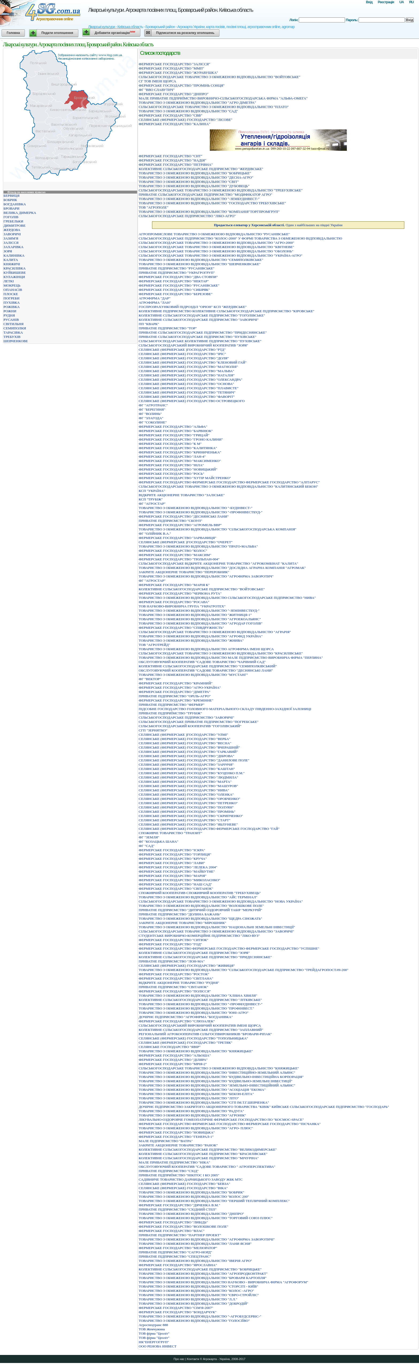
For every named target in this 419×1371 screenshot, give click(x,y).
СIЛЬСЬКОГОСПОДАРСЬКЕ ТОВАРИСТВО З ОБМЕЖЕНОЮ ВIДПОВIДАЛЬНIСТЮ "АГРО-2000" (216, 243)
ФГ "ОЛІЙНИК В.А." (155, 534)
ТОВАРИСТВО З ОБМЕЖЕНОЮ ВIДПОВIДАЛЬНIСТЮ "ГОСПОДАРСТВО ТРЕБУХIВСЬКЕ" (212, 203)
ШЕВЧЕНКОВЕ (15, 341)
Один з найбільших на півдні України (278, 225)
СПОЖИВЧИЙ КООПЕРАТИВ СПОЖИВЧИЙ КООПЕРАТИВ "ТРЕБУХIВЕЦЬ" (200, 893)
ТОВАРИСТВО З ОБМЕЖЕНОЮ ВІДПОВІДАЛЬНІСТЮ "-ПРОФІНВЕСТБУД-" (200, 512)
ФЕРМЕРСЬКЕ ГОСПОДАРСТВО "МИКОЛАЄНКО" (179, 880)
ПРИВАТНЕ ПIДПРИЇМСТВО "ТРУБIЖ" (170, 713)
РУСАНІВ (11, 320)
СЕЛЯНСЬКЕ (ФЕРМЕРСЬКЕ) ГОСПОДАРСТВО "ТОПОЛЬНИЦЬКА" (193, 1038)
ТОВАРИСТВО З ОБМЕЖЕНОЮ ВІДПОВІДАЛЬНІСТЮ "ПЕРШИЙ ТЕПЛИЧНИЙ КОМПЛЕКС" (214, 1201)
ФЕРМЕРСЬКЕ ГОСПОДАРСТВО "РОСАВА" (174, 602)
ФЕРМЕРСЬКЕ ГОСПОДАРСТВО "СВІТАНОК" (176, 889)
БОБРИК (10, 200)
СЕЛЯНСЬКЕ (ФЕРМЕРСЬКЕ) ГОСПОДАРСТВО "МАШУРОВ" (188, 786)
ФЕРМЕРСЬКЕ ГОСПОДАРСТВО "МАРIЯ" (172, 876)
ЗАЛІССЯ (10, 243)
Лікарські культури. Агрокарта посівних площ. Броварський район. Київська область (170, 10)
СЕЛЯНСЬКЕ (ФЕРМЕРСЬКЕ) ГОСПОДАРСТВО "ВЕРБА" (184, 739)
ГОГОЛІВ (10, 217)
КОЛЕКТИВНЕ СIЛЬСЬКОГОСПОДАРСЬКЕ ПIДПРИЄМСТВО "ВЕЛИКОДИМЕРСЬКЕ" (208, 1149)
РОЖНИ (9, 311)
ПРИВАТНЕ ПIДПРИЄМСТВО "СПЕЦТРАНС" (175, 1256)
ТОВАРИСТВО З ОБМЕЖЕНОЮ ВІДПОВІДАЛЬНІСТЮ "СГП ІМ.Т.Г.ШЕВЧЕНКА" (204, 1102)
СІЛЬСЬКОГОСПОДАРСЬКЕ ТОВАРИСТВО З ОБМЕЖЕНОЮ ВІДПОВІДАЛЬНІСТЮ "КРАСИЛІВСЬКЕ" (221, 653)
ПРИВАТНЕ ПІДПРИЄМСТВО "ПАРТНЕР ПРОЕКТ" (180, 1235)
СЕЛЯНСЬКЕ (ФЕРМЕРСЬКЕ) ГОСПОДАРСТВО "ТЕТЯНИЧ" (187, 392)
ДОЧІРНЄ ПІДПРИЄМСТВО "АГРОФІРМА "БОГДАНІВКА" (186, 1017)
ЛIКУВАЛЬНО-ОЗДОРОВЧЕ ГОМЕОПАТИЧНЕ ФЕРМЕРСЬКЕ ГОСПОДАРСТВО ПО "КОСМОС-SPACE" (221, 1120)
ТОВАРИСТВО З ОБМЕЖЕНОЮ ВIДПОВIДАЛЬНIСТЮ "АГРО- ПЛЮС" (196, 1128)
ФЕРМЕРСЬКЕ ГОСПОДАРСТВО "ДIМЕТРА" (174, 692)
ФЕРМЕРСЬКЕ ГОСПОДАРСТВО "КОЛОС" (173, 551)
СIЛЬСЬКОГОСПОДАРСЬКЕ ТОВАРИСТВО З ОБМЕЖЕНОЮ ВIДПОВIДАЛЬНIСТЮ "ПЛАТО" (214, 107)
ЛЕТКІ (8, 281)
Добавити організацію (115, 32)
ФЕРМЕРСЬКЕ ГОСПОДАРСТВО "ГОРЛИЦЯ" (175, 854)
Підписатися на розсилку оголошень (185, 33)
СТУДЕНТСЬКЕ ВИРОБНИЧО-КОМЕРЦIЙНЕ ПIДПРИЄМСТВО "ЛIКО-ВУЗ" (199, 936)
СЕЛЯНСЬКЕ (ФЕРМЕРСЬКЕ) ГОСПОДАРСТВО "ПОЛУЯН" (186, 807)
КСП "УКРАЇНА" (152, 491)
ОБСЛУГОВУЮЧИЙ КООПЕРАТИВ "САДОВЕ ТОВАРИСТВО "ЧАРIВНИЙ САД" (202, 662)
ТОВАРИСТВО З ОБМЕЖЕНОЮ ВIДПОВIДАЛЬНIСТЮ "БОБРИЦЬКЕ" (195, 173)
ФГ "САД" (146, 846)
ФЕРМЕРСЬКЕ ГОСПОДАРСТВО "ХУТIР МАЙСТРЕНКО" (185, 478)
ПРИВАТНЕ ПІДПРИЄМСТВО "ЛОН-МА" (172, 961)
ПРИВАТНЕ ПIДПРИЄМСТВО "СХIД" (169, 1171)
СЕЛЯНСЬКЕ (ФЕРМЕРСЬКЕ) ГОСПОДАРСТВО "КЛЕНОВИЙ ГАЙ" (193, 362)
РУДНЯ (9, 315)
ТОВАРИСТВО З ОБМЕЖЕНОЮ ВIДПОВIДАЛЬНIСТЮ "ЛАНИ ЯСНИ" (195, 1244)
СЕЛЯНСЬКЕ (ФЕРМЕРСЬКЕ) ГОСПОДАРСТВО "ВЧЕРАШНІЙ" (189, 747)
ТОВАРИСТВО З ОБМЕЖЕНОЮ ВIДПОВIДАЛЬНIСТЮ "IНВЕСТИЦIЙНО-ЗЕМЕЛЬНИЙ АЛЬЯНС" (217, 1072)
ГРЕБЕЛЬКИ (13, 221)
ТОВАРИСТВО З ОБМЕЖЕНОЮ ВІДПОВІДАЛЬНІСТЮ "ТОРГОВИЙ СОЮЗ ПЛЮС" (206, 1218)
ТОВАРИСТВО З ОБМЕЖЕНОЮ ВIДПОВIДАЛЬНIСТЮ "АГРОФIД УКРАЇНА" (201, 636)
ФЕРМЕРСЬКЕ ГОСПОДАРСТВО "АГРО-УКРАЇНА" (180, 688)
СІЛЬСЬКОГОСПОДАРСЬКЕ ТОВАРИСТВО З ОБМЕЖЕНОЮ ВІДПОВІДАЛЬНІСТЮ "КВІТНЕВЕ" (216, 247)
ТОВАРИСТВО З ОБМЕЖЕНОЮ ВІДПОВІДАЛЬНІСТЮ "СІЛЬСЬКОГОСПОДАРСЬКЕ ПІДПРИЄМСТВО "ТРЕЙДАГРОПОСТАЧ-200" (243, 970)
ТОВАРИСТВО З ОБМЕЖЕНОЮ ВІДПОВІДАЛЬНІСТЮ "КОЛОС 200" (194, 1197)
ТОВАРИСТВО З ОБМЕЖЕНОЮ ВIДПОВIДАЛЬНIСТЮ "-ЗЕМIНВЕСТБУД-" (199, 611)
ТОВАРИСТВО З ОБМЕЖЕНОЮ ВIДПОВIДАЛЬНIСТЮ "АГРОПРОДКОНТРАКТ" (203, 1274)
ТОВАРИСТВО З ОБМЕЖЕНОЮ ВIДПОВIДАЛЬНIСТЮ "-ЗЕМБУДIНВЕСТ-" (199, 199)
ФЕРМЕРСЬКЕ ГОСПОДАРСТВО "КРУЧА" (173, 859)
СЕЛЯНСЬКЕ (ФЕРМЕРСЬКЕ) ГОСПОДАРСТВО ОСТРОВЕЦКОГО (192, 401)
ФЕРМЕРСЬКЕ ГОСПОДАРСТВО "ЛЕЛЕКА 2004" (178, 867)
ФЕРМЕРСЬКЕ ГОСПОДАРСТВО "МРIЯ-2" (173, 1064)
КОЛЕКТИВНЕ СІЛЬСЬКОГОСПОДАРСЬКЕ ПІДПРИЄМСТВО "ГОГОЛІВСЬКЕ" (202, 315)
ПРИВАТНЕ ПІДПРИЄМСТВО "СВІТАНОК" (173, 987)
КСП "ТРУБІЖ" (151, 499)
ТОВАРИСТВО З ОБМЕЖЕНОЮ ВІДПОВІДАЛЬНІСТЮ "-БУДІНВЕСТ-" (196, 508)
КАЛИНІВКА (14, 255)
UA (401, 2)
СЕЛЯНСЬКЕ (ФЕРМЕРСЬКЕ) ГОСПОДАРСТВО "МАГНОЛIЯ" (188, 367)
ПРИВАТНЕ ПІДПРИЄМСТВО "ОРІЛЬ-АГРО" (175, 696)
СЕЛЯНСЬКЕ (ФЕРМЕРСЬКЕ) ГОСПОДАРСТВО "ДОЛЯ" (184, 358)
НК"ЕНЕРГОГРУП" (154, 1342)
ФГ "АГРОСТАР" (152, 504)
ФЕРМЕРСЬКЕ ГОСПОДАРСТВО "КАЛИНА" (174, 124)
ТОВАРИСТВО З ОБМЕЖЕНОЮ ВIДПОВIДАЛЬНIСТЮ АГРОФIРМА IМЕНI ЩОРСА (206, 649)
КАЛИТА (10, 260)
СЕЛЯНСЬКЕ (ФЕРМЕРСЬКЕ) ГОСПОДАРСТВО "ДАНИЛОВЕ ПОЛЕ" (194, 760)
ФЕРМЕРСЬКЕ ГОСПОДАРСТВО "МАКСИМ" (175, 555)
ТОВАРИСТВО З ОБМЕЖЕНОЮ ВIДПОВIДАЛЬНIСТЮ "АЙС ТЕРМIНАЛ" (198, 897)
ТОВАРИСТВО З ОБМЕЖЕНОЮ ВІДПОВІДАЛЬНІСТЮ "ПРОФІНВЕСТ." (196, 1008)
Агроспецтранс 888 (153, 1325)
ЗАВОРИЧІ (12, 234)
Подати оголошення (57, 33)
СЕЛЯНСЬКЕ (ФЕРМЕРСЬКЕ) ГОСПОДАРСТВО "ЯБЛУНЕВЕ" (188, 824)
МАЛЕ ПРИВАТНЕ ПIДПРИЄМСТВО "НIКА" (174, 1162)
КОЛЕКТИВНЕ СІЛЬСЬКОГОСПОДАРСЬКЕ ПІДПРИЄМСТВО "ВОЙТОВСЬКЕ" (202, 589)
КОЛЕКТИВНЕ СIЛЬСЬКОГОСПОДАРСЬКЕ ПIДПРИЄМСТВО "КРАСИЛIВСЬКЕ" (203, 1154)
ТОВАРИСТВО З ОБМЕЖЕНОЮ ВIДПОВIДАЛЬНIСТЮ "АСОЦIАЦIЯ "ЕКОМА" (202, 1090)
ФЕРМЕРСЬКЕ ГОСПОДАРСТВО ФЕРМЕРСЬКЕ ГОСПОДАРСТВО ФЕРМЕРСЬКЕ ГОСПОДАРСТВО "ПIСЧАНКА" (230, 1124)
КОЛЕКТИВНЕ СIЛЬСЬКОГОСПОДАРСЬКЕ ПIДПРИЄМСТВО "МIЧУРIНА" (199, 1158)
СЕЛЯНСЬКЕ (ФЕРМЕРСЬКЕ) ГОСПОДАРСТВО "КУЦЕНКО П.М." (192, 773)
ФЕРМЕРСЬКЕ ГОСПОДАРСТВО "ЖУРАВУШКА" (178, 73)
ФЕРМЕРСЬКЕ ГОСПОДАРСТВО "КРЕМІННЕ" (176, 700)
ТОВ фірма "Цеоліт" (154, 1333)
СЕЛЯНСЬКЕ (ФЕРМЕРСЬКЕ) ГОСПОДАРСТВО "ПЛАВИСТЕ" (188, 388)
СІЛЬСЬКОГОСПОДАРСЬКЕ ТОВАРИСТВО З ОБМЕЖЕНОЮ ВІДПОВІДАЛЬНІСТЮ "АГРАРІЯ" (215, 632)
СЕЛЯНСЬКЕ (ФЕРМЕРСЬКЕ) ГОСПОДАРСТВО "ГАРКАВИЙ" (188, 752)
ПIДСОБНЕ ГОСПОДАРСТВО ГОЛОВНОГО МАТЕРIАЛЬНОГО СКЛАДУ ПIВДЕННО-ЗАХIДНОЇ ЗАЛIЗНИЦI (225, 709)
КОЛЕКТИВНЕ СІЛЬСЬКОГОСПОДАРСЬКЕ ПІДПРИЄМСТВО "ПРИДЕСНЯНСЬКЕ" (205, 957)
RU (411, 2)
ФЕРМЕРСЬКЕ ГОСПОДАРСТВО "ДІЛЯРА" (173, 1060)
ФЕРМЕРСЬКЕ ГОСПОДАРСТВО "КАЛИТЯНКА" (178, 448)
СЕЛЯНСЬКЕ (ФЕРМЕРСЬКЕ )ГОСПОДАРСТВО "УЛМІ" (183, 735)
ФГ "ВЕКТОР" (150, 679)
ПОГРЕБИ (11, 298)
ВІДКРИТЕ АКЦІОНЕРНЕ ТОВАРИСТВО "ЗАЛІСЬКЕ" (182, 495)
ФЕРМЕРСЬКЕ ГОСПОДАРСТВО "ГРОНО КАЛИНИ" (181, 439)
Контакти (193, 1359)
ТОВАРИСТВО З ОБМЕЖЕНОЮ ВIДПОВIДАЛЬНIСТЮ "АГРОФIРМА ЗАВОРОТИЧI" (207, 1239)
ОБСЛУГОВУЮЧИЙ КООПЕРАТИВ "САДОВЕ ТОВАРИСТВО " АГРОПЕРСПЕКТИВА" (207, 1167)
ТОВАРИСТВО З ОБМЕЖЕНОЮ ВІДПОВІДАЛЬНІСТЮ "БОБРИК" (191, 1192)
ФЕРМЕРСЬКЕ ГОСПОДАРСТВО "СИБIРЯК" (174, 290)
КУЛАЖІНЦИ (14, 277)
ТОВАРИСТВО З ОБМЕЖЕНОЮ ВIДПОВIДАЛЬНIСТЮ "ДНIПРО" (191, 1214)
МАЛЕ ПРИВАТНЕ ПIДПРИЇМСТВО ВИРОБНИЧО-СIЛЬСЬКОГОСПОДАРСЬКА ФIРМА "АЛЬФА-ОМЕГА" (223, 98)
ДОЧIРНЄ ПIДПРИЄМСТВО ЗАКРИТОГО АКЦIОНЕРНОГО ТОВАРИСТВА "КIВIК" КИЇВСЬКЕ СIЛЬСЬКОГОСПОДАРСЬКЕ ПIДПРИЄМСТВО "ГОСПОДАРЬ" (264, 1107)
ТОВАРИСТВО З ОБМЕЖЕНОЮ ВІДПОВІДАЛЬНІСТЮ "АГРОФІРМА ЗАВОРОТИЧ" (206, 576)
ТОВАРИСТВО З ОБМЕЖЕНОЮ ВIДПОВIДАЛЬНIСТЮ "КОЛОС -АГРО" (196, 1291)
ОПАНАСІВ (12, 290)
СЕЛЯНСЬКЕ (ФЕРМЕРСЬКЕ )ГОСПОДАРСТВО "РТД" (182, 350)
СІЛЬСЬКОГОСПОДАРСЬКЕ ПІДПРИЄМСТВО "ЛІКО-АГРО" (187, 216)
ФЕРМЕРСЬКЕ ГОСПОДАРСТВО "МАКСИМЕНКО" (180, 461)
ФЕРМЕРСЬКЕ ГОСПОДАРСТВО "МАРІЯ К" (174, 585)
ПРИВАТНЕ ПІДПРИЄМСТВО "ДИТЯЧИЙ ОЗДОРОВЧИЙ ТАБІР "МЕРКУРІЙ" (200, 910)
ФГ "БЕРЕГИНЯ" (152, 409)
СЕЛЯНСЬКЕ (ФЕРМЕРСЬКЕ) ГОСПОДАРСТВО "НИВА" (184, 790)
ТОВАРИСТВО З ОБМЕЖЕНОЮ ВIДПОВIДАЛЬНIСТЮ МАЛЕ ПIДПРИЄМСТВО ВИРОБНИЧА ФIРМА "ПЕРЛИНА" (231, 658)
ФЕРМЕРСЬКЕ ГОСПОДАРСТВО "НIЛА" (171, 465)
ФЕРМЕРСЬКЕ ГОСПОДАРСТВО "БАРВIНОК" (176, 431)
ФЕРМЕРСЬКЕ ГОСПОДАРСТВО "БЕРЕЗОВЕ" (175, 294)
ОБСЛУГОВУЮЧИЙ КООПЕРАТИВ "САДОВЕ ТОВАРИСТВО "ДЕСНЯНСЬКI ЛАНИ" (206, 670)
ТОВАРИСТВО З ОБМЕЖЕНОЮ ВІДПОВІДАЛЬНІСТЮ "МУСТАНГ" (193, 675)
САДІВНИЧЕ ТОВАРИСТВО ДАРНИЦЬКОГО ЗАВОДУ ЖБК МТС (191, 1179)
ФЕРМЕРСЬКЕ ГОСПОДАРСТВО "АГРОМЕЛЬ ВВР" (180, 525)
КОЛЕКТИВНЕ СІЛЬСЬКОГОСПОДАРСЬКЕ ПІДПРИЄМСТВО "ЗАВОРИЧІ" (199, 320)
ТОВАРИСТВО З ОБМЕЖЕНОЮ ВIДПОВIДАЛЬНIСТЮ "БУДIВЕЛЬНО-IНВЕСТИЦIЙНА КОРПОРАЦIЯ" (221, 1077)
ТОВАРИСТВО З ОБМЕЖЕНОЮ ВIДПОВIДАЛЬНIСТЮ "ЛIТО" (189, 1098)
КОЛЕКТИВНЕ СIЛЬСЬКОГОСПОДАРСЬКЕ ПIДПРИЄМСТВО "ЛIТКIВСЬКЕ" (200, 1000)
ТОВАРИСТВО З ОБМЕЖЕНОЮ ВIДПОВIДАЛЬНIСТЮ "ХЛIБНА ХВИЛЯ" (198, 995)
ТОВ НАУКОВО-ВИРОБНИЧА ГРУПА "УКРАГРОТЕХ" (182, 606)
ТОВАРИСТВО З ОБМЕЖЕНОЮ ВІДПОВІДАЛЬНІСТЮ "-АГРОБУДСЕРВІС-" (200, 1316)
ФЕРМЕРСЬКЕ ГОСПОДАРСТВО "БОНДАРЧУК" (177, 1312)
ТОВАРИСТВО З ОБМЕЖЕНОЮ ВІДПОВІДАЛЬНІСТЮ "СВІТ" (189, 182)
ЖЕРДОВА (11, 230)
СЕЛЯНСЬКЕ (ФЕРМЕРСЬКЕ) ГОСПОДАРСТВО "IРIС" (182, 354)
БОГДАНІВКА (14, 204)
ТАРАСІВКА (13, 332)
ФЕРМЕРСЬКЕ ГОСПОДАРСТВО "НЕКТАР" (174, 281)
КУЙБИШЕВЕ (14, 273)
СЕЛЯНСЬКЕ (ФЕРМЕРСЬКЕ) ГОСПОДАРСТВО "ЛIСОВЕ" (185, 120)
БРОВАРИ (11, 208)
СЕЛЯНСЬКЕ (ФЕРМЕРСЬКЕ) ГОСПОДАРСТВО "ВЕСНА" (185, 743)
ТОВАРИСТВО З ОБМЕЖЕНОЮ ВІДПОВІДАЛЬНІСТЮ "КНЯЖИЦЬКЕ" (196, 1051)
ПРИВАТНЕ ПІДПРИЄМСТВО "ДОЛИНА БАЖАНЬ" (180, 914)
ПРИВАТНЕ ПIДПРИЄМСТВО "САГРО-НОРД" (175, 1252)
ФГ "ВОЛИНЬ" (150, 414)
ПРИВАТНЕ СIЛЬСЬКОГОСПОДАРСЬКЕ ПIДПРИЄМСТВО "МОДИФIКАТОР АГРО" (205, 194)
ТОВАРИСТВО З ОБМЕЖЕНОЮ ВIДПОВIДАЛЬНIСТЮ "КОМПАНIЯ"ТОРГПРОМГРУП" (209, 212)
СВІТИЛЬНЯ (13, 324)
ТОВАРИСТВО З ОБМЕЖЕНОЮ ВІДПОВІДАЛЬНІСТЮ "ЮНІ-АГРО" (194, 1013)
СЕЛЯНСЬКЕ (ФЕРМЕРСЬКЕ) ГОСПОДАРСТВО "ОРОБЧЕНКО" (189, 799)
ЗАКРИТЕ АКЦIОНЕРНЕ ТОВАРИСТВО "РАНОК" (178, 1145)
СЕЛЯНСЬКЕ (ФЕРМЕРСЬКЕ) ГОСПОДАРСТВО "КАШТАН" (187, 769)
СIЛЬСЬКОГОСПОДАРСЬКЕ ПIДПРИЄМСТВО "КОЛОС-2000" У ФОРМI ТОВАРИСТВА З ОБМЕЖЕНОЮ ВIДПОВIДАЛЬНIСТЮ (240, 238)
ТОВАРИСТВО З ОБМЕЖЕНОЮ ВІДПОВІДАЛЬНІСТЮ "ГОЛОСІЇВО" (194, 1321)
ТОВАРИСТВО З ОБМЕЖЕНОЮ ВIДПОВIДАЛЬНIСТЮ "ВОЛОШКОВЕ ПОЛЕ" (201, 906)
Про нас (179, 1359)
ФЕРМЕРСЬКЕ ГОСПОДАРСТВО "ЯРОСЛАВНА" (178, 1265)
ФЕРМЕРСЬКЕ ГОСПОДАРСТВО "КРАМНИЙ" (175, 683)
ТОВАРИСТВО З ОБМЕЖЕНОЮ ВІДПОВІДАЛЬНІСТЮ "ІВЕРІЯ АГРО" (195, 1261)
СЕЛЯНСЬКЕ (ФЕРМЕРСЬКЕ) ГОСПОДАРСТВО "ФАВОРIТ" (187, 397)
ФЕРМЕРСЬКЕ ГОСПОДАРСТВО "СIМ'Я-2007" (176, 1308)
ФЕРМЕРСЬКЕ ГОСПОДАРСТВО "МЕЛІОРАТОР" (178, 1248)
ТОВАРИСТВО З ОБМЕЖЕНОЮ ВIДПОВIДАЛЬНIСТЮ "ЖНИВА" (191, 640)
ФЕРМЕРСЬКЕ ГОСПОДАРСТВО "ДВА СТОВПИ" (178, 277)
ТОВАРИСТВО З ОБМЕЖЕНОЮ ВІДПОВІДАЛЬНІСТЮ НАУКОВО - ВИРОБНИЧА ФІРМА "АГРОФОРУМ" (223, 1282)
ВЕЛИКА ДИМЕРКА (19, 213)
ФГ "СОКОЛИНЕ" (153, 422)
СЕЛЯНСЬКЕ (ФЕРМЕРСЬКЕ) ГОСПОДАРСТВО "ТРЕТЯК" (185, 1043)
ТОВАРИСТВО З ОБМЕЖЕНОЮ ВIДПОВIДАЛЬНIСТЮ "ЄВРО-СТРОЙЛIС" (199, 1295)
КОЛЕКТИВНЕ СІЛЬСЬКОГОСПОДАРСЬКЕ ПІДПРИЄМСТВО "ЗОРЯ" (194, 953)
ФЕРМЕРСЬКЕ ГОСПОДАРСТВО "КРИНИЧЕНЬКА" (180, 452)
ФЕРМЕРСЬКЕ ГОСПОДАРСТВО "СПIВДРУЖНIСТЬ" (181, 628)
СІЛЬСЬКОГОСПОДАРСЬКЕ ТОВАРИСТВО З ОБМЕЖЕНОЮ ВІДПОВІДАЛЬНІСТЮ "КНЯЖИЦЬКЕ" (219, 1068)
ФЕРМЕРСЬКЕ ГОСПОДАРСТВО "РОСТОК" (174, 974)
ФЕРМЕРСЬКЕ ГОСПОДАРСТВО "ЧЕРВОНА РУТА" (180, 593)
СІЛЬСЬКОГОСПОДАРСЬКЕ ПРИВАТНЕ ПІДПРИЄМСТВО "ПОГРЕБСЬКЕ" (199, 722)
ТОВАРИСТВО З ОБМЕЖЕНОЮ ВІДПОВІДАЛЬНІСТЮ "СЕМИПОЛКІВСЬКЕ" (201, 260)
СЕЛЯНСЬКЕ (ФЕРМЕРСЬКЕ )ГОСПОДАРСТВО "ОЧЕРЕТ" (185, 542)
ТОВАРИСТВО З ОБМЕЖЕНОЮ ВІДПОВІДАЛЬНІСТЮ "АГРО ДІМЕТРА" (197, 103)
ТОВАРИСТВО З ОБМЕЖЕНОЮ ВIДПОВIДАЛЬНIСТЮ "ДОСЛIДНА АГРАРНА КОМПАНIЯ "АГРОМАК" (222, 568)
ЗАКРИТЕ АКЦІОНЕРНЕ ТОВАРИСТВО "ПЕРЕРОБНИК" (184, 572)
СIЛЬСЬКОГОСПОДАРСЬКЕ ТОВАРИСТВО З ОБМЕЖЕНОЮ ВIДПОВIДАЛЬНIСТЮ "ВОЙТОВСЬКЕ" (219, 77)
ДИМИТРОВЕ (14, 226)
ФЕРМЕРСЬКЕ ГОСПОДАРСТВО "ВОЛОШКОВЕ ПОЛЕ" (183, 1226)
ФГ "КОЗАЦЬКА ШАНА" (158, 841)
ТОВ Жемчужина (152, 1329)
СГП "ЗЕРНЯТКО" (153, 730)
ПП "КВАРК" (149, 324)
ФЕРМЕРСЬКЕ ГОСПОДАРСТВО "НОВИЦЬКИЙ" (178, 469)
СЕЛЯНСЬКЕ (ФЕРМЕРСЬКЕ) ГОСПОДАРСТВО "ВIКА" (183, 1188)
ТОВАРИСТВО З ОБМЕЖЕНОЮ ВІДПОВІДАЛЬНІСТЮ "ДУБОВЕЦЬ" (194, 186)
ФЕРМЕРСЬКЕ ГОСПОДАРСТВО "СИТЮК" (173, 940)
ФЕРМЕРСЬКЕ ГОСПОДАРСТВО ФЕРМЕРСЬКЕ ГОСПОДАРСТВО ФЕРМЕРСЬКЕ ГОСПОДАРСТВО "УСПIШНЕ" (229, 948)
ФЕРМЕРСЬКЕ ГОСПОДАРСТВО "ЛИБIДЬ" (173, 1222)
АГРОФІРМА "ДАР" (154, 298)
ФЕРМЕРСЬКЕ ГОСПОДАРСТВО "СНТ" (170, 156)
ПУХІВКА (11, 303)
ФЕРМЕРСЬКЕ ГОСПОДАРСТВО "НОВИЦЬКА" (177, 1132)
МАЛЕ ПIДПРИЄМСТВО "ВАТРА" (166, 1141)
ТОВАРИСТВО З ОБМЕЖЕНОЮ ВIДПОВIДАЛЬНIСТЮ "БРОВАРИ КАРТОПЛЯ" (202, 1278)
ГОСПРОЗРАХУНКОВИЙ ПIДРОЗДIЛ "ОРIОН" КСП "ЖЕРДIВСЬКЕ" (193, 307)
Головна (13, 33)
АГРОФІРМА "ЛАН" (155, 303)
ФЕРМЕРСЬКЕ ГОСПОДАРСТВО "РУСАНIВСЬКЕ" (179, 285)
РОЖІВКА (11, 307)
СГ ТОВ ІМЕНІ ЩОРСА (157, 81)
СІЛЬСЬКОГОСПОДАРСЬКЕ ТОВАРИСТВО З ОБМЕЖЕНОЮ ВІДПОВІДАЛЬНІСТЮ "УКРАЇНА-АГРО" (220, 255)
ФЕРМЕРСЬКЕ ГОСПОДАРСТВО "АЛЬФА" (173, 427)
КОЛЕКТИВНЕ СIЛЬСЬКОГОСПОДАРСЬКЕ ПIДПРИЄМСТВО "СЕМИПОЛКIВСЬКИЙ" (208, 666)
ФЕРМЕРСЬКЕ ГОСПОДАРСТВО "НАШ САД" (175, 884)
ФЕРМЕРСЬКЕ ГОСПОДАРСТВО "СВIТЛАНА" (176, 978)
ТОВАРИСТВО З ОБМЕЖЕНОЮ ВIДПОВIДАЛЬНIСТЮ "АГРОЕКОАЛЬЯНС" (200, 619)
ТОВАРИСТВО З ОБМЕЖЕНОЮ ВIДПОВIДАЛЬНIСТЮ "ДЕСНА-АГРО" (196, 177)
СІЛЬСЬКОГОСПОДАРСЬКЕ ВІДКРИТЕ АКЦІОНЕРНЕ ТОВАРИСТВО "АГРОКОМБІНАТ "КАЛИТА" (218, 563)
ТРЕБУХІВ (11, 337)
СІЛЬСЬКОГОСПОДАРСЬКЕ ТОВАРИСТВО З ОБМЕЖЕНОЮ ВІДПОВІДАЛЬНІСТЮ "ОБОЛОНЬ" (216, 251)
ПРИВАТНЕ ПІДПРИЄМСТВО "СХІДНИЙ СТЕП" (177, 1209)
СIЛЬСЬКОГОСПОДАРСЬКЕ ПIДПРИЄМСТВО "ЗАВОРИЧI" (186, 717)
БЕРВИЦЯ (11, 196)
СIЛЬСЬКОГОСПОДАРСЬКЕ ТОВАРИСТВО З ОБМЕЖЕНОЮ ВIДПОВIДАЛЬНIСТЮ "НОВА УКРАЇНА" (221, 901)
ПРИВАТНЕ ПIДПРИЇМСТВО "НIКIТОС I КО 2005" (179, 1175)
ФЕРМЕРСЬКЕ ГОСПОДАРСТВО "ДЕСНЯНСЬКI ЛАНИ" (184, 516)
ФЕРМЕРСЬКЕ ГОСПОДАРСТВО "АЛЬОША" (175, 1055)
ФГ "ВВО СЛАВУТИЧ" (156, 90)
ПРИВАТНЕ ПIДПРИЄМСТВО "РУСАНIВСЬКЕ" (177, 268)
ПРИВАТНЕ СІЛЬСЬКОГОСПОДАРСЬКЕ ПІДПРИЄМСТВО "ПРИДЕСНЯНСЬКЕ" (203, 332)
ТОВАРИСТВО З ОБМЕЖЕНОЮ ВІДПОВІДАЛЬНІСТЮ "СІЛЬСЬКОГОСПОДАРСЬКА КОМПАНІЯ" (217, 529)
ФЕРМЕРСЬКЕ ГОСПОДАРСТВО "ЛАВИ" (172, 863)
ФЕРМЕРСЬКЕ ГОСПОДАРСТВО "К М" (170, 444)
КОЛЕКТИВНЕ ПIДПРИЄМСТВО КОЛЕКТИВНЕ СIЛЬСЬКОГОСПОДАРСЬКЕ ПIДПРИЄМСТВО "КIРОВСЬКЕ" (227, 311)
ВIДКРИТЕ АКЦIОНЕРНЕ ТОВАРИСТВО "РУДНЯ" (179, 983)
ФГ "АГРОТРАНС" (153, 405)
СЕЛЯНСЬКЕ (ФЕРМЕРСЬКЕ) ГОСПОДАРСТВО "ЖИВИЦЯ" (187, 966)
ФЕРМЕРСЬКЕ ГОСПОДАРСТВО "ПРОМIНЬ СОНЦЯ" (182, 85)
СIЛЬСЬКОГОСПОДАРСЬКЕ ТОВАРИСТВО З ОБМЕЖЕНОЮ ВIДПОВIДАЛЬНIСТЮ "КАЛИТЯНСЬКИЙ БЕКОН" (228, 486)
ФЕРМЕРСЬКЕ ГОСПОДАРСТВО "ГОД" (170, 944)
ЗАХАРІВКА (13, 247)
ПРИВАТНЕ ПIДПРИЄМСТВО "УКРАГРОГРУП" (177, 273)
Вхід (369, 2)
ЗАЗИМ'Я (10, 238)
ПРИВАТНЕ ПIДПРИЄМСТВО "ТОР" (168, 328)
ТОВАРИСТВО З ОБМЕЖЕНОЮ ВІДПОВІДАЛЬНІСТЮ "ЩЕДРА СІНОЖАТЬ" (200, 918)
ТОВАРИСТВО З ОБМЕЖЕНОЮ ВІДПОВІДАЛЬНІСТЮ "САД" (188, 111)
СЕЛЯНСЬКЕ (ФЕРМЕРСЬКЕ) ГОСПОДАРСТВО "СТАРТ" (184, 820)
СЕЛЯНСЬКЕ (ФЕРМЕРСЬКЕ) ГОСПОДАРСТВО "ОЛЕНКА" (186, 794)
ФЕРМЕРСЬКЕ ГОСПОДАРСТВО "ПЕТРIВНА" (176, 165)
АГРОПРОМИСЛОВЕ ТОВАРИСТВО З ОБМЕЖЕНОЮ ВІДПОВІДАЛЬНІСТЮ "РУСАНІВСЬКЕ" (214, 234)
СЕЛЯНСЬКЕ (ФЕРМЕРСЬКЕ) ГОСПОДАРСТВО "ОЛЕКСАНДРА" (190, 380)
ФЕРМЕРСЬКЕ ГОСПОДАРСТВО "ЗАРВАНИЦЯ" (177, 538)
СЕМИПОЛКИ (14, 328)
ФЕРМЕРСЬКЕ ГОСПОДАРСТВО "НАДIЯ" (172, 160)
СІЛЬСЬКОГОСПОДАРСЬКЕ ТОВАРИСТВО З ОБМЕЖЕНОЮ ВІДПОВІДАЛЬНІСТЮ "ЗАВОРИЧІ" (216, 931)
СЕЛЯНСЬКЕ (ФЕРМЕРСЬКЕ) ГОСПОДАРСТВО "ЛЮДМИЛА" (188, 777)
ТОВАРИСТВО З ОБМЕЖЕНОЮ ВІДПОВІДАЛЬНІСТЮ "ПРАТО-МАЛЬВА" (198, 546)
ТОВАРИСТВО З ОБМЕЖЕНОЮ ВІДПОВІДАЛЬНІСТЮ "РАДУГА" (191, 1111)
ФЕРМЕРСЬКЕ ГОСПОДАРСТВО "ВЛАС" (172, 1231)
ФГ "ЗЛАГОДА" (151, 418)
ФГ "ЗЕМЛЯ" (149, 837)
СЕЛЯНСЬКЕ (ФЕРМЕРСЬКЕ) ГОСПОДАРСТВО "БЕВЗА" (184, 1184)
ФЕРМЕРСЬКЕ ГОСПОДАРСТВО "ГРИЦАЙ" (174, 435)
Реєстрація (386, 2)
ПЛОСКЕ (10, 294)
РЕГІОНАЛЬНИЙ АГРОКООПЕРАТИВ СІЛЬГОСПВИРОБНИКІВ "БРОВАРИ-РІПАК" (205, 1034)
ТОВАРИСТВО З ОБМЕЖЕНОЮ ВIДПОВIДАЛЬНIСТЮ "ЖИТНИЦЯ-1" (195, 615)
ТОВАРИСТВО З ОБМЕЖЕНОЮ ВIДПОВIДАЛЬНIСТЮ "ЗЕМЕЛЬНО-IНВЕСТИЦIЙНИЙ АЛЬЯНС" (217, 1085)
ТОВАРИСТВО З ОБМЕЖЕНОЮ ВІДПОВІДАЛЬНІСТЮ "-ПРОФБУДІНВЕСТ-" (200, 1004)
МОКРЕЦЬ (11, 285)
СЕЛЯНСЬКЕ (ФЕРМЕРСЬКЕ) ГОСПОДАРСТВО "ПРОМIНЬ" (187, 812)
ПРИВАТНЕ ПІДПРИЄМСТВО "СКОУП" (170, 521)
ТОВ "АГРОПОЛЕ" (153, 207)
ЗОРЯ (7, 251)
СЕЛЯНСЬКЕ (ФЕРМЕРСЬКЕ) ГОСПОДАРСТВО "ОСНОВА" (186, 384)
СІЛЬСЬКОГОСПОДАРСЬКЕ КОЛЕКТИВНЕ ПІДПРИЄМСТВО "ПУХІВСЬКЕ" (200, 341)
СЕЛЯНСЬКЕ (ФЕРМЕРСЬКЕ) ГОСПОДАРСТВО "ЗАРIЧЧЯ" (186, 764)
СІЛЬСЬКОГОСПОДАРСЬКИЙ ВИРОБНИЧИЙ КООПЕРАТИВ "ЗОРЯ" (193, 345)
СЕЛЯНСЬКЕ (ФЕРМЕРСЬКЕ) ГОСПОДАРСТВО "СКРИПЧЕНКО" (191, 816)
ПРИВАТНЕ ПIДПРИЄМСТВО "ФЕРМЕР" (171, 705)
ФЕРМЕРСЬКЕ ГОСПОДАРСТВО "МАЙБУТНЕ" (177, 871)
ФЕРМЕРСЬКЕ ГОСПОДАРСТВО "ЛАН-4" (172, 457)
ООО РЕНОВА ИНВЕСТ (157, 1346)
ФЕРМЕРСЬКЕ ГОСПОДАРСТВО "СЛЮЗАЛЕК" (177, 1021)
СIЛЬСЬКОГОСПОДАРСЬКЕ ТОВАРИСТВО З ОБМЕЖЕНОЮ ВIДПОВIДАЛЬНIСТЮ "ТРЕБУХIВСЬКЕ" (220, 190)
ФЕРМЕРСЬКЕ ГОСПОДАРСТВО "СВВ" (170, 115)
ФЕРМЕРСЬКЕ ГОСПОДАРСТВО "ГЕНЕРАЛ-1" (176, 1137)
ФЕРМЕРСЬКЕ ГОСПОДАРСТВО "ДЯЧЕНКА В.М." (179, 1205)
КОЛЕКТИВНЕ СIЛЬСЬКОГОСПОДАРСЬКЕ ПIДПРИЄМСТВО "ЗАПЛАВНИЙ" (201, 1030)
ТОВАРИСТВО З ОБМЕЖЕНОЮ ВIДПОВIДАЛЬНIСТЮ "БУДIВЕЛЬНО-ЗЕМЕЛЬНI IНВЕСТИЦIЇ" (215, 1081)
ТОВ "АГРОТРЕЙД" (154, 645)
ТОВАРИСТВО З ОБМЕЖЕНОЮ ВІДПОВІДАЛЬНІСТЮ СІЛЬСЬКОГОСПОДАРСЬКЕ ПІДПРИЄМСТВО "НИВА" (227, 598)
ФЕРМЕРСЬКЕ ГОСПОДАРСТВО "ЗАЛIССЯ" (174, 64)
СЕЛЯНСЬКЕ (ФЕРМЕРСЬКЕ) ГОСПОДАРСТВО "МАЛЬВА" (186, 371)
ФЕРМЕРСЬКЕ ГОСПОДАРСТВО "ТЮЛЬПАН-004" (179, 559)
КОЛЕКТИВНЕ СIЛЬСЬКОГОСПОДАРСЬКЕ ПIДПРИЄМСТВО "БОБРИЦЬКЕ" (200, 1269)
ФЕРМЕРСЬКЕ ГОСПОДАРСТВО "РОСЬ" (171, 474)
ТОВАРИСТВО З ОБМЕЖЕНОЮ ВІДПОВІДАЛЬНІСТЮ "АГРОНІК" (192, 1115)
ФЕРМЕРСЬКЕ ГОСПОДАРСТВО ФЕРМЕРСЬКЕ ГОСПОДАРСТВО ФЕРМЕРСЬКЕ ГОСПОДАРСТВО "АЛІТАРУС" (229, 482)
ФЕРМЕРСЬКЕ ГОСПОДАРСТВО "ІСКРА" (172, 850)
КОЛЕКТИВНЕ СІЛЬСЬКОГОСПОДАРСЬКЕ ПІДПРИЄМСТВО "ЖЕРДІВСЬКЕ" (201, 169)
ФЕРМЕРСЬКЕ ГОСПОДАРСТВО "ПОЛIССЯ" (175, 991)
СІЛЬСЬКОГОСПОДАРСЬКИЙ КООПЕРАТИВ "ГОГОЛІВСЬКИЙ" (190, 726)
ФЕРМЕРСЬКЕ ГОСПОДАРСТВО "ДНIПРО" (173, 94)
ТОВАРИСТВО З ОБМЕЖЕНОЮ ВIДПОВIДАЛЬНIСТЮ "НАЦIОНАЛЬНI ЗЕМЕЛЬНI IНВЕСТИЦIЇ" (217, 927)
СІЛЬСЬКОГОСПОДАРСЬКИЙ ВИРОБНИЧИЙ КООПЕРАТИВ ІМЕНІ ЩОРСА (200, 1025)
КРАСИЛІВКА (14, 268)
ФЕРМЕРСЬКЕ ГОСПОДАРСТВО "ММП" (171, 68)
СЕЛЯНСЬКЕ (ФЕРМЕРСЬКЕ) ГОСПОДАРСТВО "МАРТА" (185, 782)
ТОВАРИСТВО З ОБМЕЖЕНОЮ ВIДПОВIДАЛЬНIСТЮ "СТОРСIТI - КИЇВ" (198, 1286)
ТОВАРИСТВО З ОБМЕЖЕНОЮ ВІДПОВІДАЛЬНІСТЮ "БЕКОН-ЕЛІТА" (196, 1094)
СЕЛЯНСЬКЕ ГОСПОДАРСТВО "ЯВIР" (170, 1047)
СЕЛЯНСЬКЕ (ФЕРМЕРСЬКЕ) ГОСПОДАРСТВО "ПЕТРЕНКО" (188, 803)
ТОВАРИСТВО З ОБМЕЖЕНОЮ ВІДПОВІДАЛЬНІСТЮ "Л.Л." (188, 1299)
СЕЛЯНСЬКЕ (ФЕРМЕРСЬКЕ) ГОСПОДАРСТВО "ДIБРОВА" (186, 756)
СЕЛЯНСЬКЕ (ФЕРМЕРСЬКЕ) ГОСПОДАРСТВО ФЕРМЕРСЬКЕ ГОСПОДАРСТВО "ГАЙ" (209, 829)
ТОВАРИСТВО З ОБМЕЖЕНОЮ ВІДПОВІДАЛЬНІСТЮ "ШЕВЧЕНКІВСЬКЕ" (200, 264)
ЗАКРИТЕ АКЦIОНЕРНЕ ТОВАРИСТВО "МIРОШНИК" (182, 923)
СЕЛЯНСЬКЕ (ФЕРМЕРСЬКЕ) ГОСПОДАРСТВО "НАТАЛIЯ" (187, 375)
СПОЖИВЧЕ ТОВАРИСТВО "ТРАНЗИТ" (170, 833)
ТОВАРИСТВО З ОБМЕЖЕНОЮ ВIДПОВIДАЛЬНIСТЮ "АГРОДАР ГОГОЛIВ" (200, 623)
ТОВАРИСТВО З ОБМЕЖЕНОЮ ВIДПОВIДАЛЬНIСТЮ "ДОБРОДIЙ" (193, 1303)
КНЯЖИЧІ (11, 264)
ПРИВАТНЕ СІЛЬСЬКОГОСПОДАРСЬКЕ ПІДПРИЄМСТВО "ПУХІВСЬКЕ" (197, 337)
